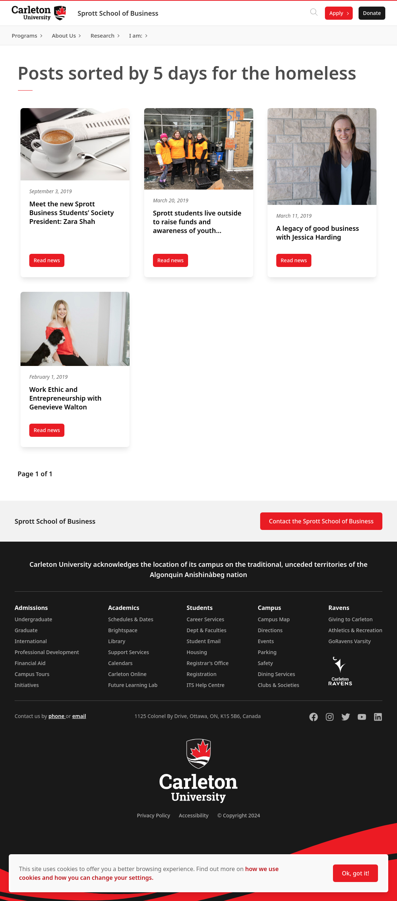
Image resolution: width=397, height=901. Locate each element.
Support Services (128, 652)
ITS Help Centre (206, 685)
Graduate (26, 630)
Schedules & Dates (130, 619)
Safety (265, 663)
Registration (202, 674)
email (79, 716)
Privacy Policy (153, 815)
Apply (336, 12)
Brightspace (122, 630)
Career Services (205, 619)
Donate (372, 12)
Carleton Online (127, 674)
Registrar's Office (208, 663)
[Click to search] (314, 13)
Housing (197, 652)
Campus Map (274, 619)
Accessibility (194, 815)
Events (266, 641)
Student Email (204, 641)
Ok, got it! (355, 873)
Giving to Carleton (351, 619)
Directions (270, 630)
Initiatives (27, 685)
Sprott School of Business (118, 13)
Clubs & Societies (278, 685)
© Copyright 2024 (238, 815)
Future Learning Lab (132, 685)
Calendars (120, 663)
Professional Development (47, 652)
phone (56, 716)
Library (116, 641)
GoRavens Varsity (350, 641)
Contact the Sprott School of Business (321, 521)
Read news (49, 262)
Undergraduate (33, 619)
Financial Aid (30, 663)
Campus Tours (32, 674)
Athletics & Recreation (355, 630)
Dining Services (276, 674)
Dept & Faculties (206, 630)
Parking (267, 652)
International (31, 641)
